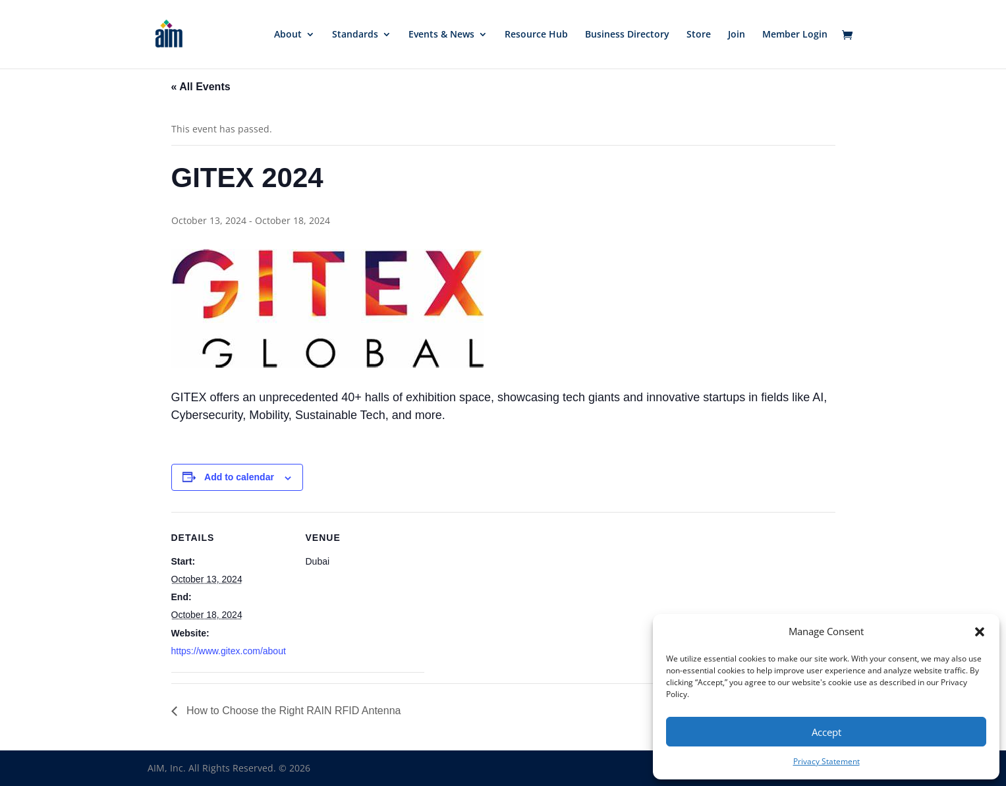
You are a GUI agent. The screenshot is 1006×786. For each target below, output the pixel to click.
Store (698, 35)
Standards (355, 35)
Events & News (441, 35)
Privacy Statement (826, 761)
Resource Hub (536, 35)
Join (736, 35)
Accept (826, 732)
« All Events (201, 86)
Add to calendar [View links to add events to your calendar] (239, 477)
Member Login (794, 35)
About (288, 35)
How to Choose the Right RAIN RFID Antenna (292, 710)
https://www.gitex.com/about (228, 651)
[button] (979, 631)
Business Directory (627, 35)
